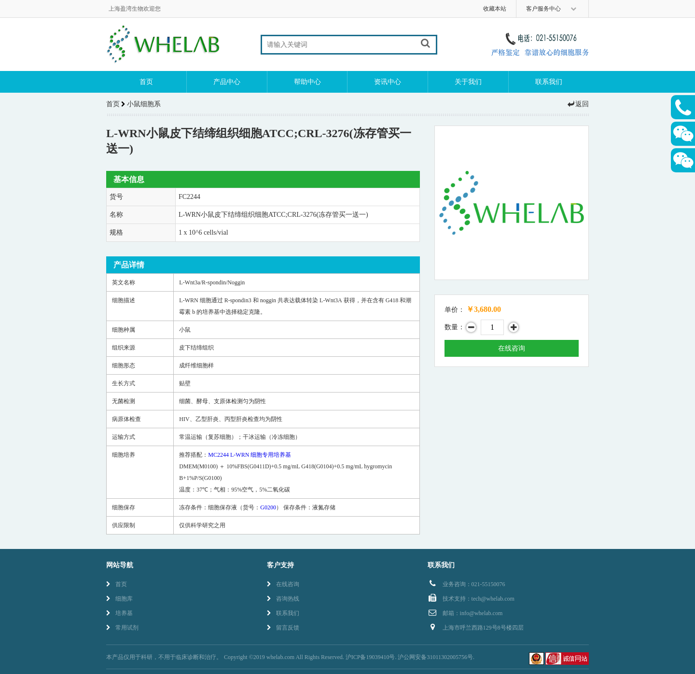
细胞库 (119, 598)
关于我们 (468, 81)
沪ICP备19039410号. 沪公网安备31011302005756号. (410, 657)
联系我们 (548, 81)
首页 (146, 81)
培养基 (119, 613)
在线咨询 (511, 348)
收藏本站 (494, 8)
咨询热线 (283, 598)
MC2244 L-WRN (249, 454)
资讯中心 (387, 81)
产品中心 (226, 81)
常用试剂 (122, 627)
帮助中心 (307, 81)
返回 (578, 104)
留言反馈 (283, 627)
